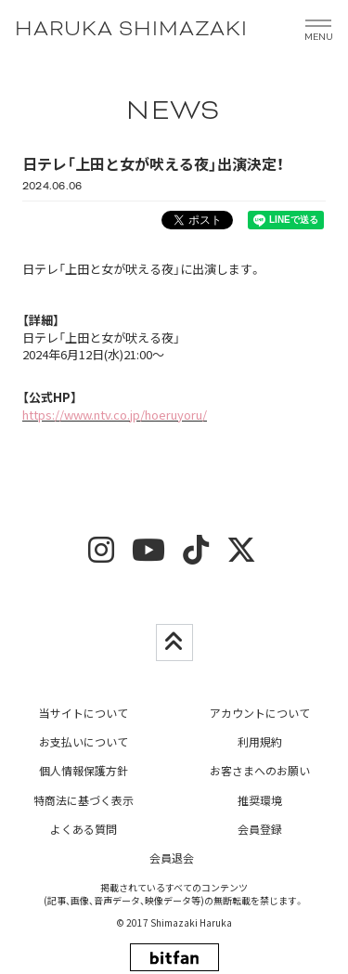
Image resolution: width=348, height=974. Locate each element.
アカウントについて (260, 713)
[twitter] (241, 556)
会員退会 (171, 857)
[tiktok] (196, 556)
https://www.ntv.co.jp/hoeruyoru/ (114, 414)
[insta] (101, 556)
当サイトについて (83, 713)
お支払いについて (83, 741)
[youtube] (148, 556)
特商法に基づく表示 (83, 800)
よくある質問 (83, 829)
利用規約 (260, 741)
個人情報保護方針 (83, 770)
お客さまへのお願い (260, 770)
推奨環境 (260, 800)
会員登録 (260, 829)
